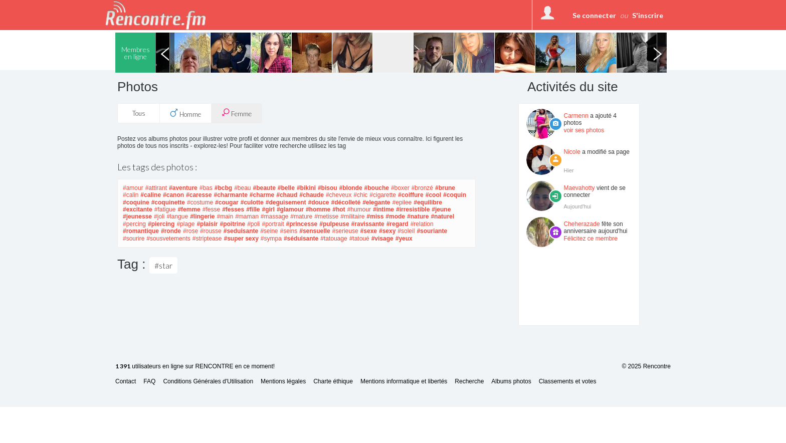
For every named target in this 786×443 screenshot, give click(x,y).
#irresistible (413, 209)
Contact (125, 381)
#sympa (271, 238)
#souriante (432, 231)
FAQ (149, 381)
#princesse (302, 224)
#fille (253, 209)
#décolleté (345, 202)
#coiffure (411, 194)
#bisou (327, 187)
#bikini (306, 187)
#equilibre (428, 202)
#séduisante (301, 238)
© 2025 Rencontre (646, 366)
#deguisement (286, 202)
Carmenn (576, 115)
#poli (253, 224)
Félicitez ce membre (591, 238)
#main (225, 216)
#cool (433, 194)
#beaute (264, 187)
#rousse (211, 231)
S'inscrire (647, 15)
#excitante (137, 209)
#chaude (311, 194)
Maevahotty (579, 187)
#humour (359, 209)
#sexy (387, 231)
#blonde (350, 187)
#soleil (406, 231)
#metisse (326, 216)
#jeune (441, 209)
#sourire (133, 238)
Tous (138, 113)
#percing (134, 224)
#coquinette (168, 202)
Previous (164, 53)
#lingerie (202, 216)
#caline (150, 194)
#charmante (230, 194)
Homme (185, 113)
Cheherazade (582, 224)
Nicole (572, 151)
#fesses (233, 209)
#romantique (141, 231)
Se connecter (594, 15)
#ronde (171, 231)
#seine (269, 231)
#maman (247, 216)
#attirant (156, 187)
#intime (383, 209)
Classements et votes (568, 381)
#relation (422, 224)
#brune (445, 187)
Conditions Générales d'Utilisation (208, 381)
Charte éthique (333, 381)
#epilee (402, 202)
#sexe (368, 231)
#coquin (454, 194)
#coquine (136, 202)
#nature (418, 216)
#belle (286, 187)
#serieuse (345, 231)
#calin (130, 194)
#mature (301, 216)
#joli (159, 216)
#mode (395, 216)
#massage (274, 216)
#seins (289, 231)
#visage (382, 238)
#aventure (183, 187)
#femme (188, 209)
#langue (177, 216)
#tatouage (333, 238)
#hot (338, 209)
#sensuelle (314, 231)
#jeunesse (137, 216)
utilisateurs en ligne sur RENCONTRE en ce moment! (195, 366)
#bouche (376, 187)
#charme (262, 194)
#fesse (211, 209)
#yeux (404, 238)
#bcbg (223, 187)
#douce (318, 202)
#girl (268, 209)
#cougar (227, 202)
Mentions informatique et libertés (403, 381)
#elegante (376, 202)
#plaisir (207, 224)
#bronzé (422, 187)
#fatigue (165, 209)
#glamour (290, 209)
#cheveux (338, 194)
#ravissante (367, 224)
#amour (133, 187)
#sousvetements (168, 238)
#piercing (161, 224)
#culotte (252, 202)
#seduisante (241, 231)
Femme (237, 113)
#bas (206, 187)
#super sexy (241, 238)
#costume (200, 202)
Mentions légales (283, 381)
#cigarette (382, 194)
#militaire (352, 216)
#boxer (400, 187)
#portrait (273, 224)
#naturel (442, 216)
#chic (360, 194)
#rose (190, 231)
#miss (374, 216)
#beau (242, 187)
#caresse (199, 194)
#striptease (207, 238)
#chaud (286, 194)
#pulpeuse (334, 224)
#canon (173, 194)
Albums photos (511, 381)
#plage (185, 224)
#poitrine (232, 224)
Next (657, 53)
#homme (318, 209)
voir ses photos (584, 130)
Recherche (469, 381)
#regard (397, 224)
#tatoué (359, 238)
